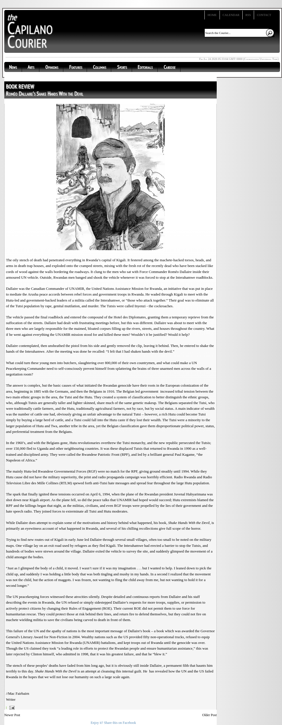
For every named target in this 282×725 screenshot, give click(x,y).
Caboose (169, 67)
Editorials (145, 67)
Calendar (231, 15)
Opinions (51, 67)
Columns (99, 67)
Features (75, 67)
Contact (264, 15)
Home (212, 15)
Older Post (209, 715)
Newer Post (12, 715)
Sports (122, 67)
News (13, 67)
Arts (31, 67)
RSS (248, 15)
